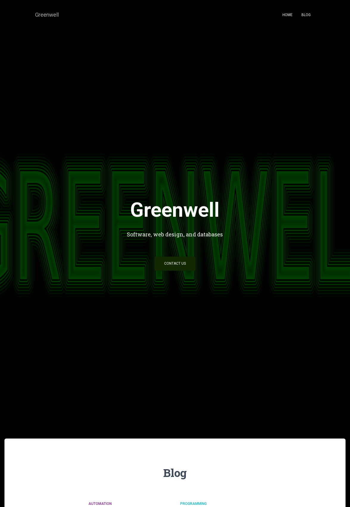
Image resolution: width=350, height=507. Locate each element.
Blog (306, 15)
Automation (100, 504)
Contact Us (175, 263)
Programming (193, 504)
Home (287, 15)
